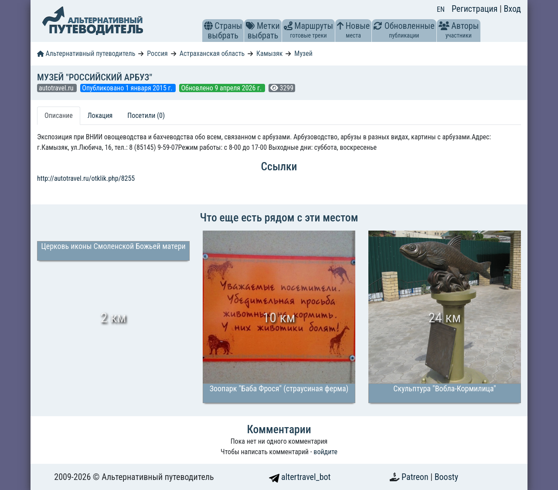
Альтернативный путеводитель (86, 53)
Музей (303, 53)
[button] (208, 25)
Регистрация (476, 8)
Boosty (446, 477)
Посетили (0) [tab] (146, 115)
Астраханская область (212, 53)
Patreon (415, 477)
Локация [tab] (100, 115)
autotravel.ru (57, 88)
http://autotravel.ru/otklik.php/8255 (86, 178)
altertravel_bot (300, 477)
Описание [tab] (58, 115)
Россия (157, 53)
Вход (512, 8)
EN (441, 9)
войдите (325, 452)
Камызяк (269, 53)
